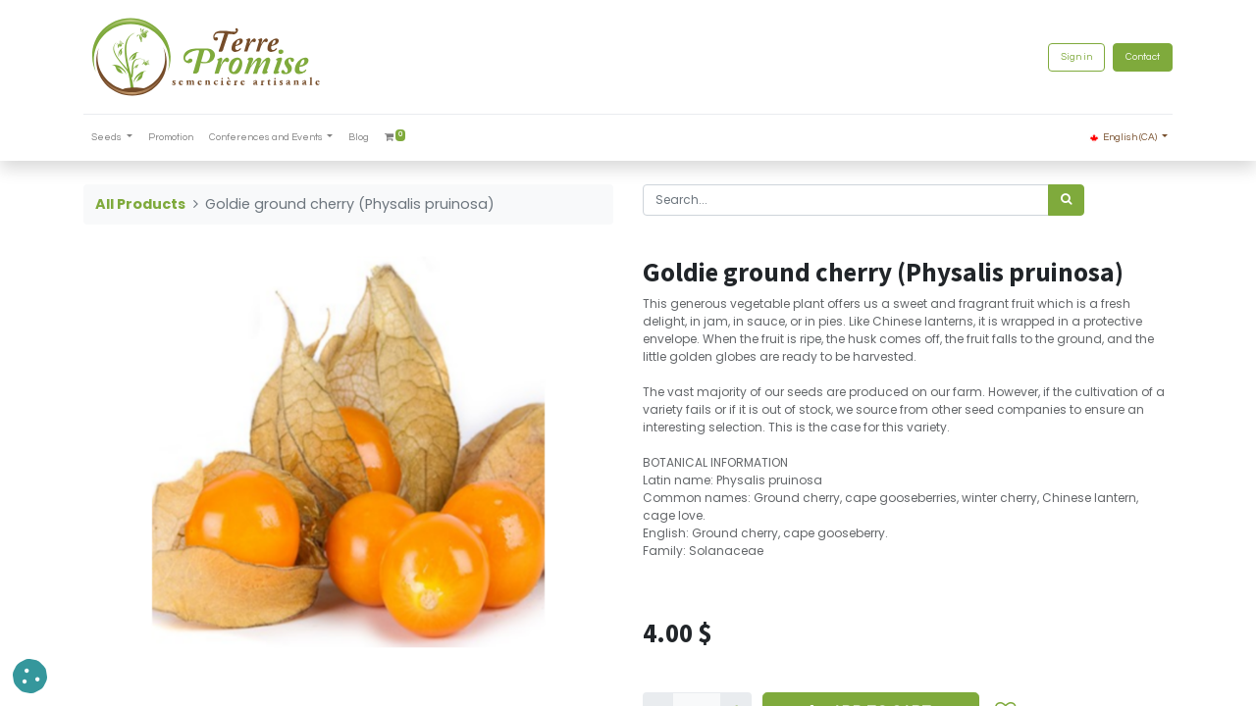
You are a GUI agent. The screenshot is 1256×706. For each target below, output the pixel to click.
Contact (1142, 57)
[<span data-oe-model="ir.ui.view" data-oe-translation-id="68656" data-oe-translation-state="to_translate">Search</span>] (1066, 200)
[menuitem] (170, 138)
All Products (140, 204)
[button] (30, 676)
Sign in (1076, 57)
